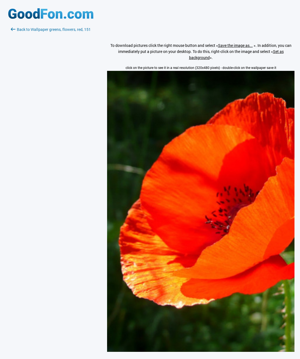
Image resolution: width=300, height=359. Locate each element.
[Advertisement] (51, 98)
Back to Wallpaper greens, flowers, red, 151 (51, 29)
